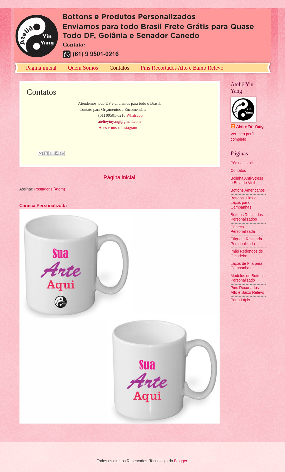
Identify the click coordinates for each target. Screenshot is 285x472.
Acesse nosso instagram (118, 127)
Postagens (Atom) (49, 189)
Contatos (119, 68)
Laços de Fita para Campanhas (246, 265)
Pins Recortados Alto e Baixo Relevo (182, 68)
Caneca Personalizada (43, 205)
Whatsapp (134, 115)
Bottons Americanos (248, 190)
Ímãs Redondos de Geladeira (247, 253)
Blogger (180, 461)
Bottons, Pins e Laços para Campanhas (244, 202)
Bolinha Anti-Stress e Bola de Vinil (247, 180)
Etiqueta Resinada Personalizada (246, 241)
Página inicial (41, 68)
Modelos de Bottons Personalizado (248, 278)
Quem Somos (83, 68)
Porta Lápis (240, 300)
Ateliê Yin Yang (250, 126)
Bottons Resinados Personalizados (247, 217)
